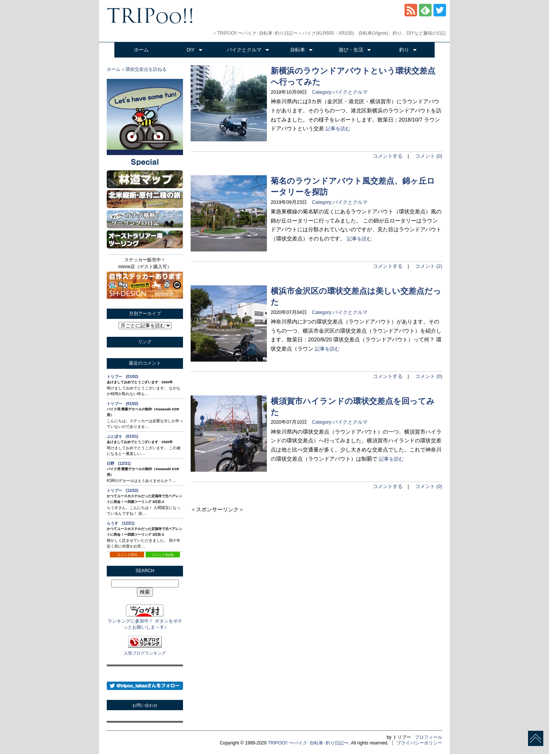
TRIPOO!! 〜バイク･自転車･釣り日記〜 (308, 743)
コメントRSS (127, 555)
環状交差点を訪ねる (146, 69)
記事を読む (338, 128)
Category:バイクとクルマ (337, 92)
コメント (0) (428, 156)
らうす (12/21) (121, 523)
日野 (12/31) (119, 463)
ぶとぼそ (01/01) (122, 436)
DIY (191, 50)
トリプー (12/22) (122, 490)
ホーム (141, 50)
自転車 (297, 50)
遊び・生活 (351, 50)
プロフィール (428, 737)
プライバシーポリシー (419, 743)
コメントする (388, 156)
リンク (145, 341)
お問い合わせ (144, 705)
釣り (404, 50)
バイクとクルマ (244, 50)
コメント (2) (428, 266)
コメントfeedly (162, 555)
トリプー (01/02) (122, 377)
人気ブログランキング (145, 653)
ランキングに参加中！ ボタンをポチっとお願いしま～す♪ (145, 621)
